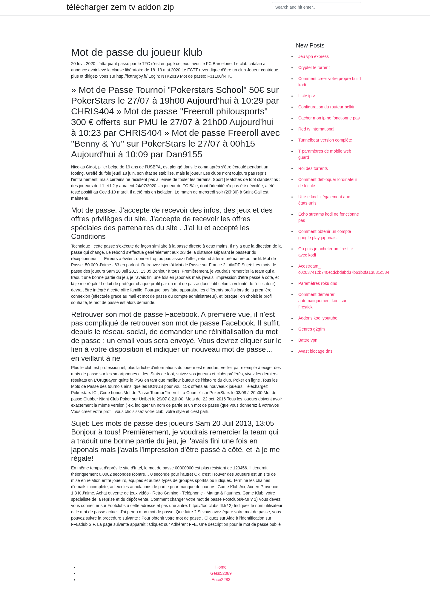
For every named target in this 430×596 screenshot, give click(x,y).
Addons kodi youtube (317, 318)
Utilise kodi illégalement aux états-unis (324, 199)
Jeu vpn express (313, 56)
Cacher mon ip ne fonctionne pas (329, 118)
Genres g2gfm (311, 329)
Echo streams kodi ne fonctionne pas (328, 217)
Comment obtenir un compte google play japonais (324, 234)
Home (220, 567)
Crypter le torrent (314, 67)
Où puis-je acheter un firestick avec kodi (326, 251)
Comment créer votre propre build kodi (329, 81)
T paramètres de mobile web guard (324, 154)
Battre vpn (307, 340)
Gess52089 (221, 573)
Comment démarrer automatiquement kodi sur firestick (322, 300)
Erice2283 (220, 579)
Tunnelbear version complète (325, 140)
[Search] (316, 7)
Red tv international (316, 129)
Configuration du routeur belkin (326, 107)
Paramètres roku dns (317, 283)
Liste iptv (306, 95)
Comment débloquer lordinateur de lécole (327, 182)
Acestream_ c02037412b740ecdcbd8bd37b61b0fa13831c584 (330, 269)
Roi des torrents (313, 168)
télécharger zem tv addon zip (120, 7)
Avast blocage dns (315, 351)
